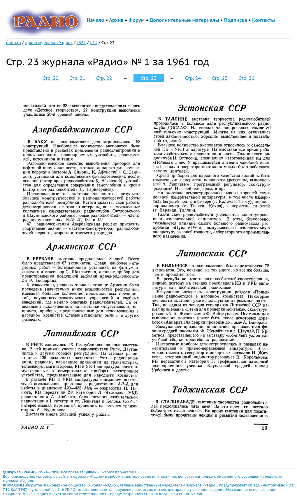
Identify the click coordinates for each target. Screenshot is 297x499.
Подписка (235, 20)
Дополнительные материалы (184, 20)
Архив (116, 20)
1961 (81, 42)
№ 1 (93, 42)
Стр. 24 (193, 78)
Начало (95, 20)
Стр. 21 (77, 78)
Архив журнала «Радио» (49, 42)
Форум (137, 20)
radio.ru (13, 42)
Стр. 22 (104, 78)
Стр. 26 (246, 78)
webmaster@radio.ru (120, 472)
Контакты (263, 20)
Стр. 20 (50, 78)
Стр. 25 (220, 78)
